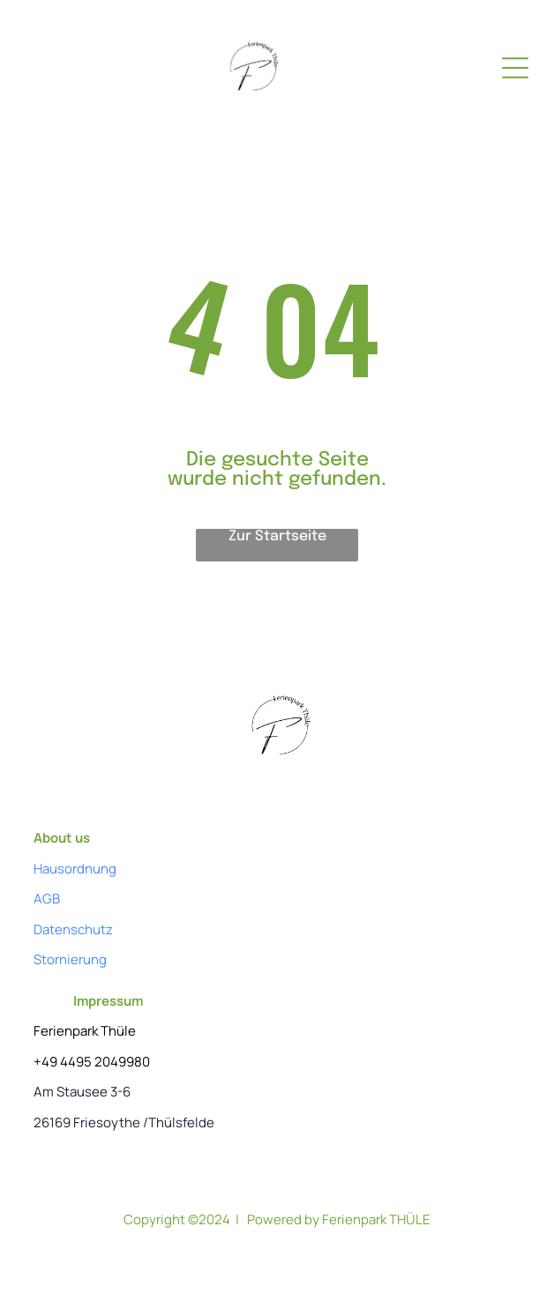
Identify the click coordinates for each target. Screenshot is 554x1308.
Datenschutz (73, 929)
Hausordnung (75, 868)
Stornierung (70, 959)
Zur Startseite (277, 536)
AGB (47, 898)
